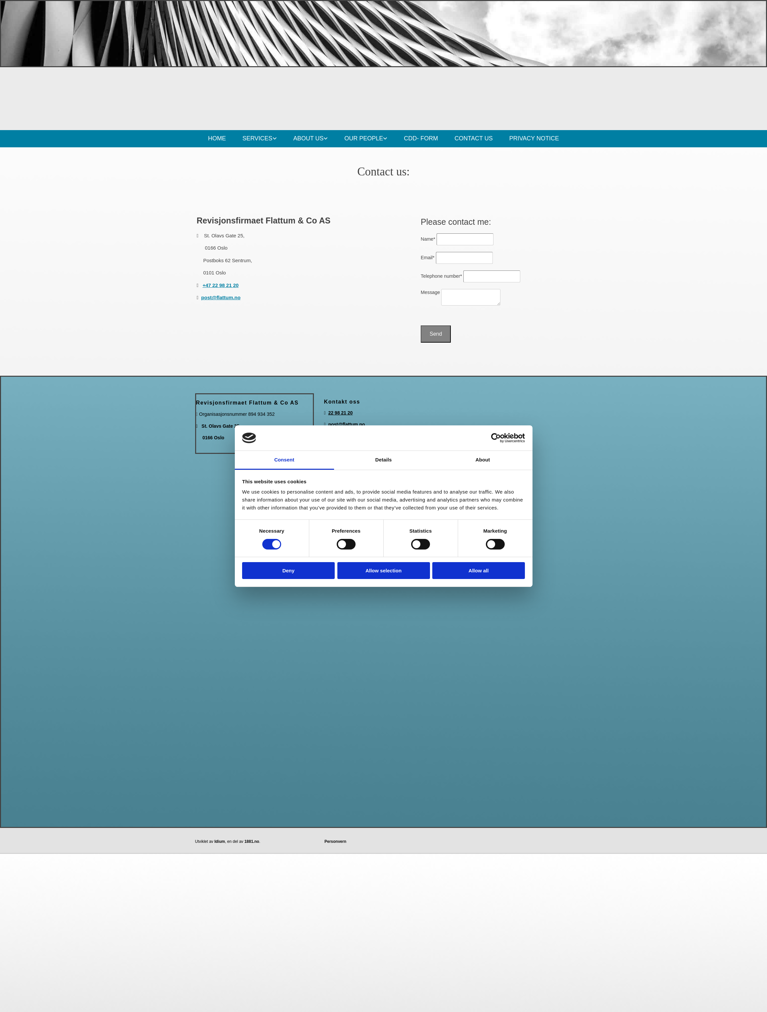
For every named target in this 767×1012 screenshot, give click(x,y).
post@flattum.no (220, 297)
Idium (219, 841)
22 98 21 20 (340, 412)
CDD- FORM (421, 138)
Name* (428, 239)
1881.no (251, 841)
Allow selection (383, 570)
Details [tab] (383, 459)
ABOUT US (308, 138)
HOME (217, 138)
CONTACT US (473, 138)
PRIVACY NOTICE (534, 138)
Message (430, 292)
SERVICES (257, 138)
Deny (288, 570)
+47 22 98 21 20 (221, 285)
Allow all (479, 570)
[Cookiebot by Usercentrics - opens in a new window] (496, 438)
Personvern (335, 841)
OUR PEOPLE (363, 138)
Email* (428, 257)
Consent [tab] (284, 459)
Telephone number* (441, 276)
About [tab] (483, 459)
